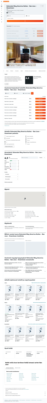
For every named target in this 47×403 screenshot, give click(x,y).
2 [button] (29, 24)
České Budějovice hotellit (35, 377)
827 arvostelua (12, 12)
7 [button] (17, 26)
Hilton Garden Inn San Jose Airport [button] (40, 294)
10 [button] (8, 28)
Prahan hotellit (33, 374)
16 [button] (29, 28)
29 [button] (19, 33)
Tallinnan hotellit (33, 373)
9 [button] (29, 26)
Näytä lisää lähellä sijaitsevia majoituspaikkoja (39, 282)
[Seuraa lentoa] (1, 15)
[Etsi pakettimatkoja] (1, 10)
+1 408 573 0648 (9, 11)
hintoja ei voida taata (26, 389)
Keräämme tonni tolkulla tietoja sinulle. (25, 393)
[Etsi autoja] (1, 8)
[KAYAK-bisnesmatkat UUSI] (1, 17)
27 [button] (15, 33)
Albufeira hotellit (21, 376)
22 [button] (19, 31)
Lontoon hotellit (9, 376)
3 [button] (31, 24)
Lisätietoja (42, 121)
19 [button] (13, 31)
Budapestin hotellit (9, 378)
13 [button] (15, 28)
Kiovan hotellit (21, 374)
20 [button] (15, 31)
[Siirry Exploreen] (1, 13)
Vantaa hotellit (21, 373)
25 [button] (33, 31)
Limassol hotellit (33, 376)
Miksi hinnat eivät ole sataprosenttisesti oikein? (25, 395)
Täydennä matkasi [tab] (17, 367)
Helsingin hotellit (9, 374)
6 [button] (15, 26)
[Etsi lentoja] (1, 4)
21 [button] (17, 31)
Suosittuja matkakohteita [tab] (9, 367)
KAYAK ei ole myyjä (25, 392)
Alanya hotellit (9, 377)
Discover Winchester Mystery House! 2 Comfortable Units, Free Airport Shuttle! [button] (40, 336)
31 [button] (8, 35)
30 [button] (29, 33)
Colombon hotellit (21, 377)
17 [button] (8, 31)
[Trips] (1, 19)
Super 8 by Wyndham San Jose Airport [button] (9, 315)
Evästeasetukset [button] (7, 125)
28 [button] (17, 33)
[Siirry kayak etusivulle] (6, 1)
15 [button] (19, 28)
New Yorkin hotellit (9, 373)
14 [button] (17, 28)
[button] (2, 1)
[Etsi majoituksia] (1, 6)
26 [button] (13, 33)
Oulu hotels (20, 378)
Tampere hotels (33, 378)
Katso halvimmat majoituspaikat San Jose (39, 302)
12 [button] (13, 28)
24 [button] (8, 33)
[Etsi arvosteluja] (30, 157)
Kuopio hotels (8, 381)
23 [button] (29, 31)
